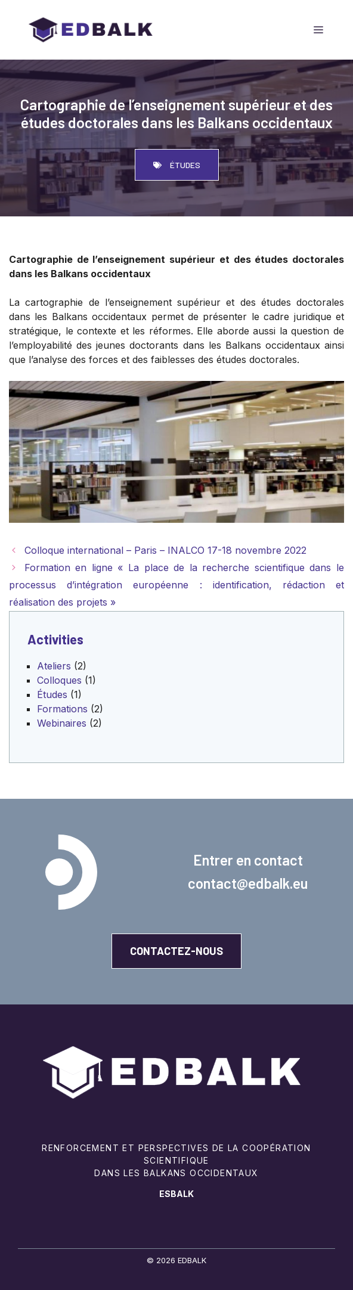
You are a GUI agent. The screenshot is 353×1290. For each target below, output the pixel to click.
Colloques (59, 680)
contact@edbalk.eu (248, 883)
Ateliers (54, 666)
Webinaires (61, 723)
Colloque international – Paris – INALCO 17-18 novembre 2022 (165, 550)
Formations (62, 709)
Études (52, 694)
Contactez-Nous (176, 950)
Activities (55, 639)
